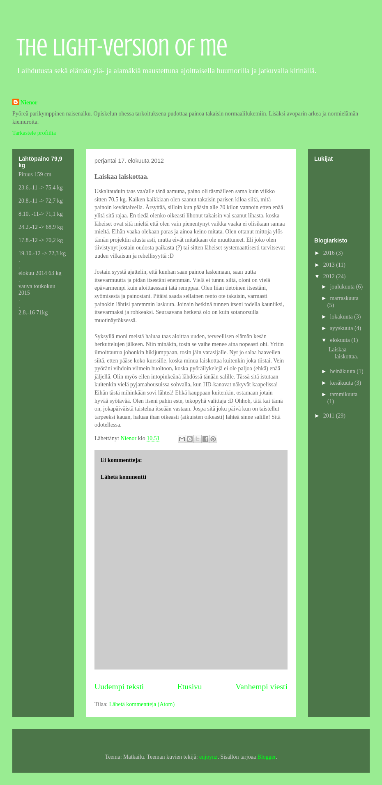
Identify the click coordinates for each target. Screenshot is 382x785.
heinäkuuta (343, 371)
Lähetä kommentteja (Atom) (142, 704)
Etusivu (189, 686)
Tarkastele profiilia (34, 133)
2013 (329, 265)
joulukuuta (343, 287)
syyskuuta (342, 328)
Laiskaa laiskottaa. (343, 353)
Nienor (29, 102)
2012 (329, 276)
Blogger (267, 757)
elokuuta (340, 340)
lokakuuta (342, 317)
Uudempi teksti (119, 686)
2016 (329, 253)
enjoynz (208, 757)
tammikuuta (343, 394)
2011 (329, 416)
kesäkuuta (342, 383)
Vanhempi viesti (261, 686)
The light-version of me (122, 47)
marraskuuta (344, 298)
